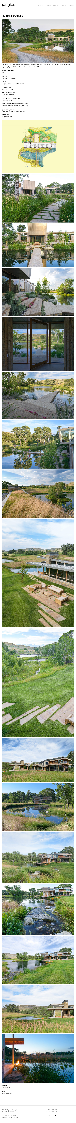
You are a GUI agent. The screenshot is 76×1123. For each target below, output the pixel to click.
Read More (37, 67)
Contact (71, 5)
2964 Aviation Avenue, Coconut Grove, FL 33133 (10, 1116)
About (64, 5)
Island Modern (7, 1093)
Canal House (6, 1088)
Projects (41, 5)
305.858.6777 (52, 1110)
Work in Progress (53, 5)
